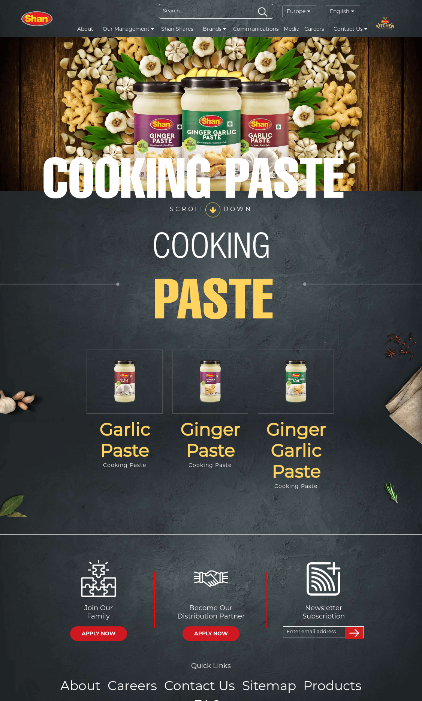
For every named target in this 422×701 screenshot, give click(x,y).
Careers (314, 29)
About (85, 29)
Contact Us (350, 29)
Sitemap (245, 685)
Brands (214, 29)
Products (303, 685)
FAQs (352, 685)
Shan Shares (177, 29)
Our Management (128, 29)
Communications (256, 29)
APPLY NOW (98, 633)
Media (291, 29)
